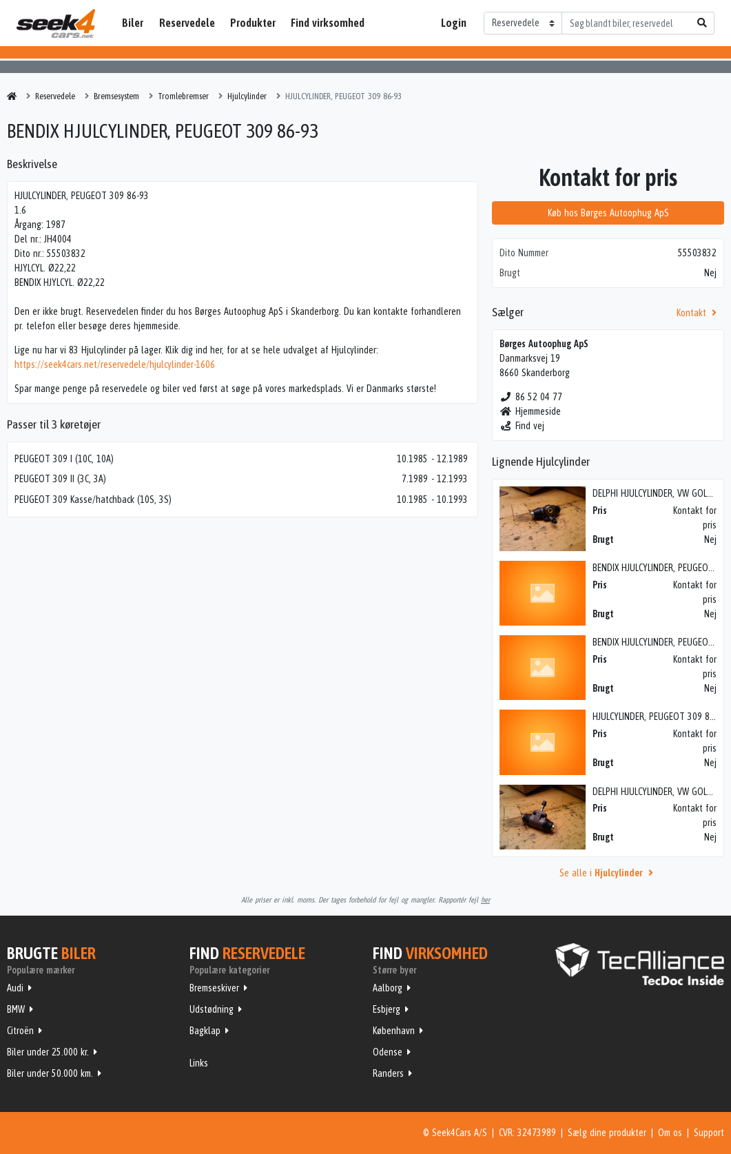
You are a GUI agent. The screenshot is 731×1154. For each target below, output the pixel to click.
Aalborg (387, 987)
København (394, 1030)
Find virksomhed (327, 23)
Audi (15, 987)
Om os (670, 1132)
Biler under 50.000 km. (50, 1073)
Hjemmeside (530, 411)
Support (709, 1132)
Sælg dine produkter (607, 1132)
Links (198, 1063)
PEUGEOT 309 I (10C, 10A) (64, 458)
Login (453, 23)
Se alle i (608, 872)
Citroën (20, 1030)
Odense (387, 1052)
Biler (132, 23)
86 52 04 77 (531, 396)
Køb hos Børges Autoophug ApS (608, 212)
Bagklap (204, 1030)
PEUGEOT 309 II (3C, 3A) (60, 478)
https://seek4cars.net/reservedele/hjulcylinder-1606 (114, 364)
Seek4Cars (56, 23)
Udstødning (211, 1009)
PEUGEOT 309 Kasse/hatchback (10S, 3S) (93, 499)
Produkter (253, 23)
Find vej (522, 425)
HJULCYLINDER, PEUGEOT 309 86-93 (660, 716)
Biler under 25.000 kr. (48, 1052)
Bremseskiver (214, 987)
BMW (16, 1009)
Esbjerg (386, 1009)
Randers (388, 1073)
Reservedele (187, 23)
